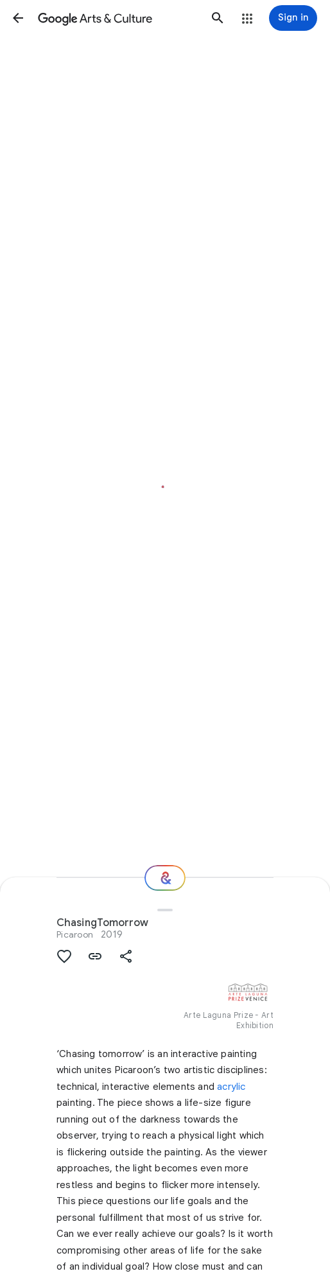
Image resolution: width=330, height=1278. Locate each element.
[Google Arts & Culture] (118, 18)
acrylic (231, 1086)
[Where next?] (165, 878)
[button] (18, 18)
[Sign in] (293, 18)
